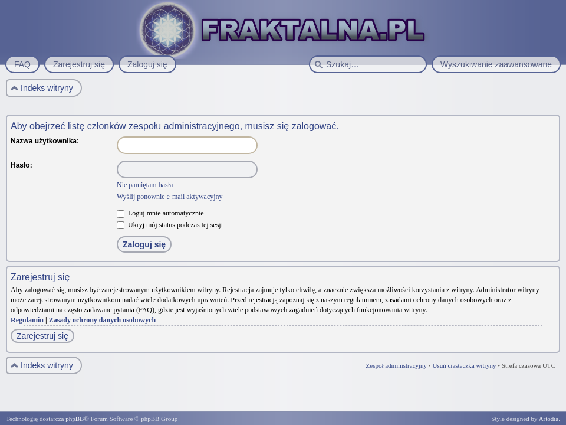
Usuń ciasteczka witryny (464, 365)
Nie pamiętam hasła (145, 185)
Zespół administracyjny (396, 365)
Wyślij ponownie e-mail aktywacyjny (170, 196)
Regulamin (27, 320)
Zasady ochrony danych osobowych (102, 320)
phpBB (74, 418)
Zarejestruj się (42, 336)
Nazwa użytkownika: (45, 141)
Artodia (549, 418)
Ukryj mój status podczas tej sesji (170, 225)
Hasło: (21, 165)
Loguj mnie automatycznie (160, 213)
